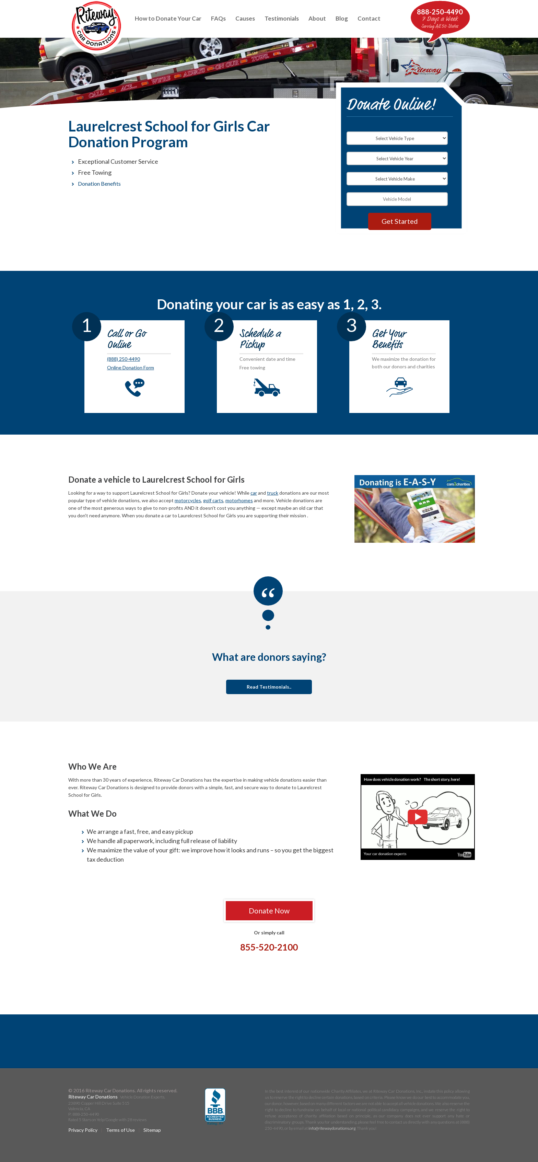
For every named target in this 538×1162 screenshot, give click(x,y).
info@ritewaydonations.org (331, 1128)
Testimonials (282, 18)
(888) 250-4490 (123, 359)
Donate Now (269, 910)
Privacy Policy (82, 1130)
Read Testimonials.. (269, 687)
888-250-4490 (440, 12)
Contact (369, 18)
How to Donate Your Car (168, 18)
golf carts (213, 500)
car (253, 493)
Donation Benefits (99, 183)
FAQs (218, 18)
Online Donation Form (130, 367)
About (317, 18)
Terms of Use (120, 1130)
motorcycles (188, 500)
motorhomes (239, 500)
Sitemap (152, 1130)
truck (272, 493)
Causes (245, 18)
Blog (342, 18)
